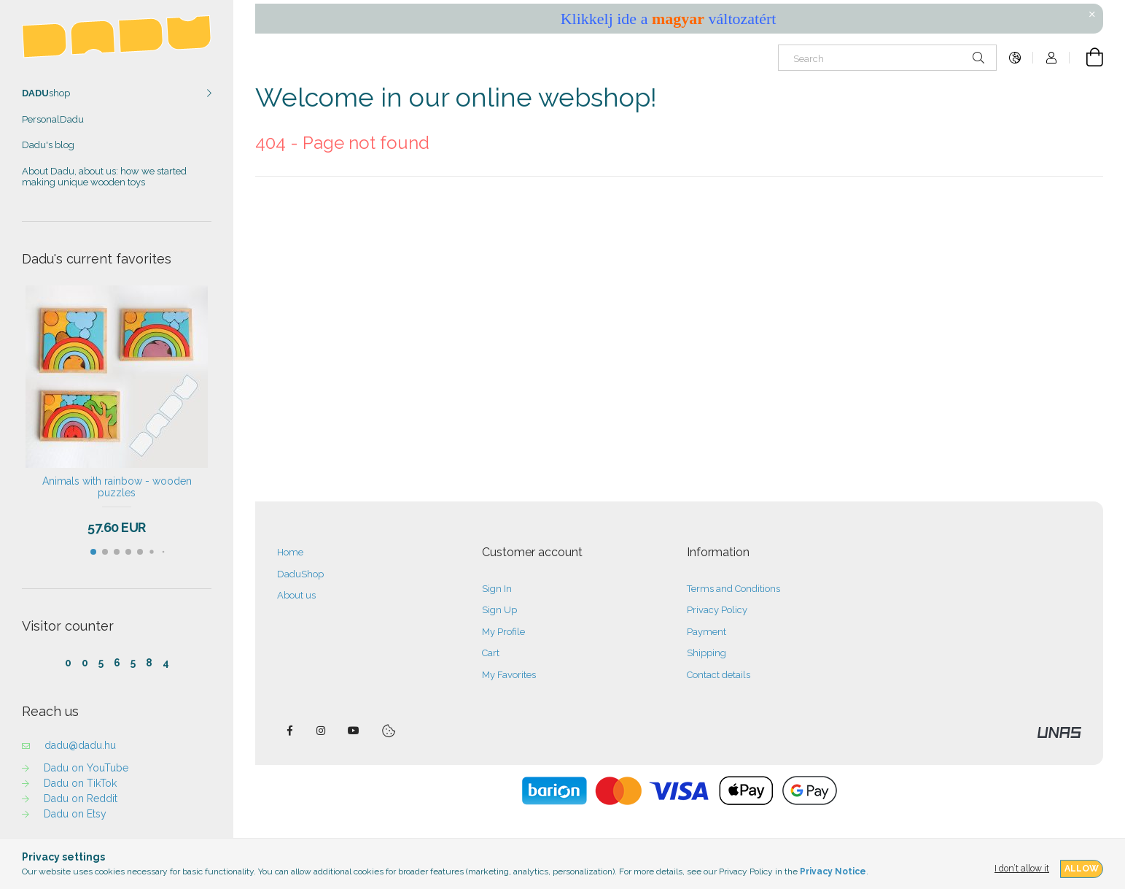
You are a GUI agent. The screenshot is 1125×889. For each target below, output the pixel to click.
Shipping (706, 652)
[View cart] (1086, 58)
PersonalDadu (53, 119)
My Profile (503, 631)
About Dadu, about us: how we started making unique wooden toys (104, 177)
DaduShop (300, 574)
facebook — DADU (289, 730)
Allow (1081, 868)
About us (296, 595)
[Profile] (1051, 58)
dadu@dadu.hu (80, 745)
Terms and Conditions (733, 588)
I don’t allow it (1021, 868)
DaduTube (353, 730)
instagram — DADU (321, 730)
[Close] (1092, 15)
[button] (93, 552)
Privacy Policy (717, 609)
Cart (490, 652)
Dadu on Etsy (75, 814)
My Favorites (509, 674)
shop (46, 93)
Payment (706, 631)
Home (290, 552)
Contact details (718, 674)
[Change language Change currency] (1015, 58)
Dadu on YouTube (86, 768)
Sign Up (499, 609)
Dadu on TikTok (80, 783)
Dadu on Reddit (80, 798)
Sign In (497, 588)
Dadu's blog (48, 144)
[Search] (887, 58)
